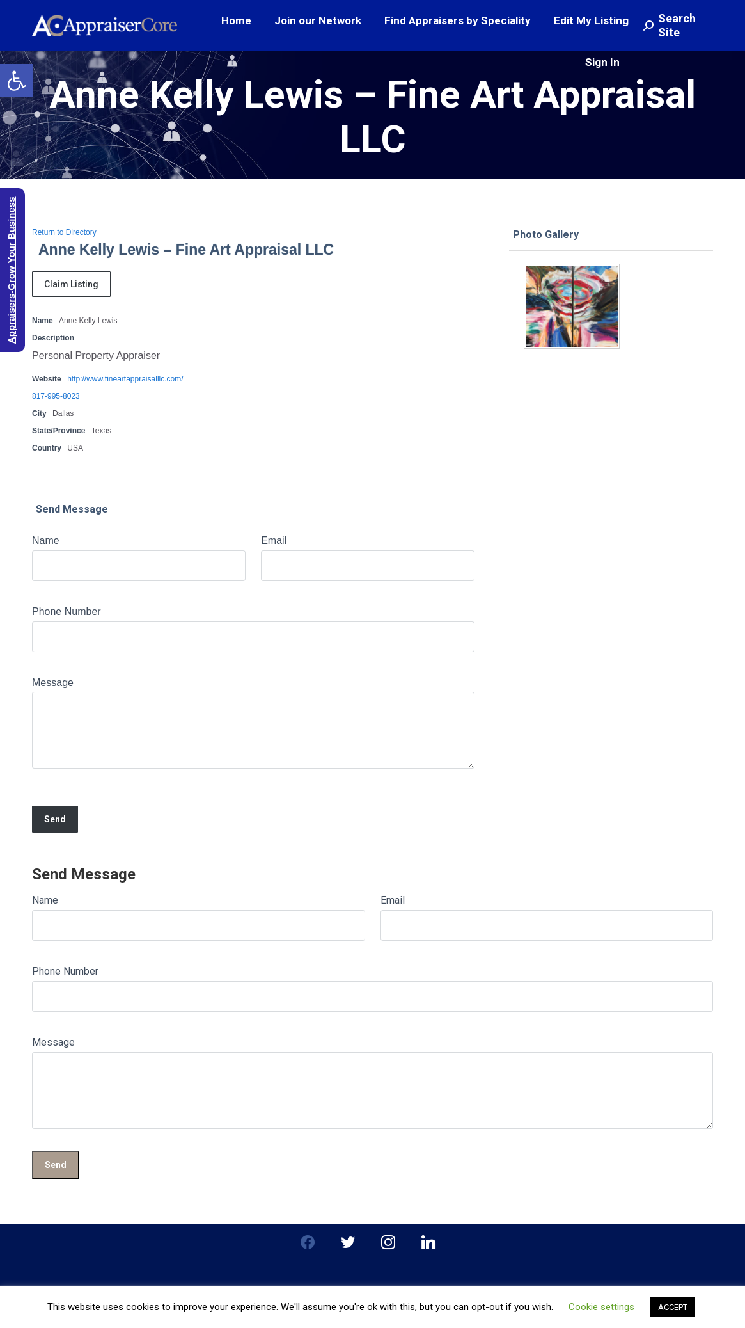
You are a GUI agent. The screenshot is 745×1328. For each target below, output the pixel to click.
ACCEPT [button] (672, 1307)
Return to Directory (64, 232)
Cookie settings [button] (601, 1307)
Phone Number (66, 611)
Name (45, 540)
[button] (16, 80)
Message (53, 682)
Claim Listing (71, 284)
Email (273, 540)
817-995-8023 (56, 396)
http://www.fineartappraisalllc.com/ (125, 378)
